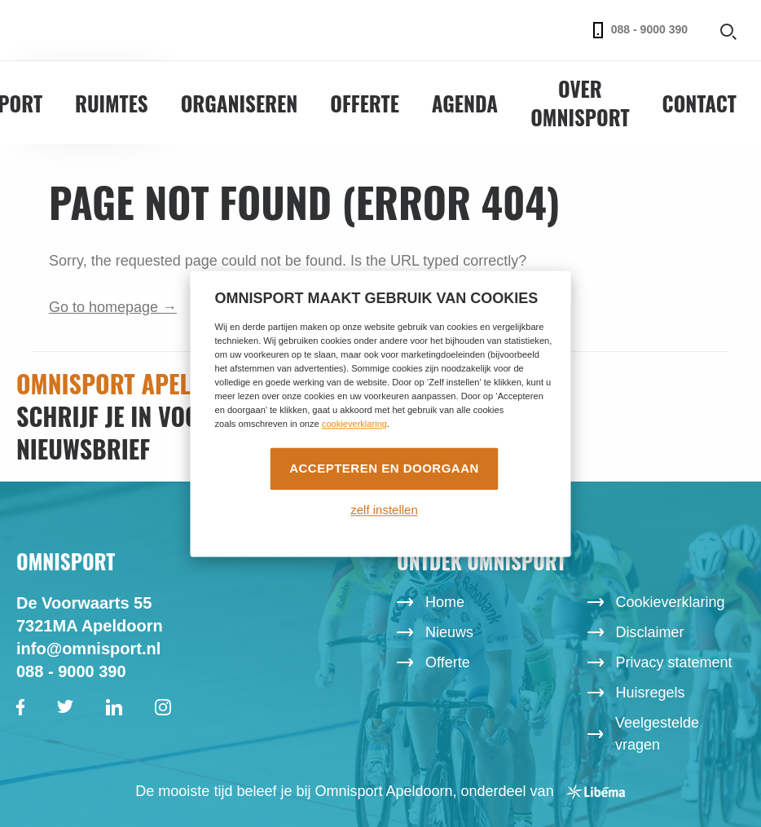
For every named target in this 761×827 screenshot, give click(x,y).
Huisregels (650, 692)
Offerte (364, 103)
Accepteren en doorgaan (384, 468)
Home (444, 602)
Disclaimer (650, 632)
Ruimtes (111, 103)
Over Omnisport (579, 102)
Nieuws (449, 632)
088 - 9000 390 (640, 30)
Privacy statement (674, 662)
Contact (699, 103)
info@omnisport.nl (88, 649)
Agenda (465, 103)
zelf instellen (384, 510)
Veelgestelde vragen (657, 734)
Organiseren (239, 103)
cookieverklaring (354, 424)
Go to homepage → (113, 307)
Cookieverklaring (670, 602)
